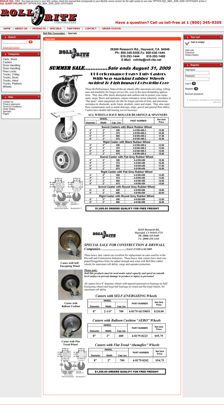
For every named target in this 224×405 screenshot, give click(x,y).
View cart (189, 50)
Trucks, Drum (10, 77)
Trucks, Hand (10, 80)
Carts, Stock (10, 59)
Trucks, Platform (12, 83)
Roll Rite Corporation (54, 33)
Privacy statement (11, 104)
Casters (7, 62)
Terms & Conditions (12, 106)
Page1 (6, 114)
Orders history (192, 55)
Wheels (7, 86)
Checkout (189, 52)
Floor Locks (9, 71)
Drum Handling (11, 65)
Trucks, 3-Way (11, 74)
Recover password (194, 94)
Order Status (9, 109)
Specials (7, 111)
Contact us (8, 102)
